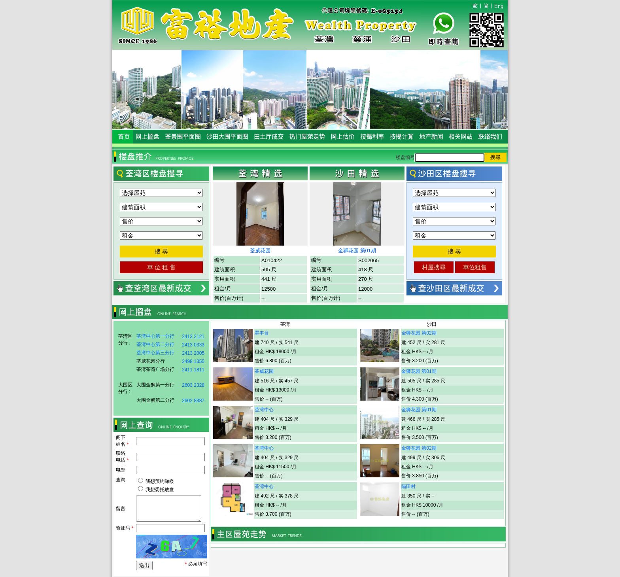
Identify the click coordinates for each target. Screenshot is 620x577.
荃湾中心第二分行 (155, 344)
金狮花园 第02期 (419, 333)
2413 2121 (193, 336)
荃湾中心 (264, 409)
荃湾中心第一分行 (155, 336)
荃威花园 (260, 251)
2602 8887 (193, 400)
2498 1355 (193, 361)
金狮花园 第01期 (357, 251)
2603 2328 (193, 385)
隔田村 (408, 486)
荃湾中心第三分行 (155, 353)
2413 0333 (193, 345)
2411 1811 (193, 370)
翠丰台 (262, 333)
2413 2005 (193, 353)
